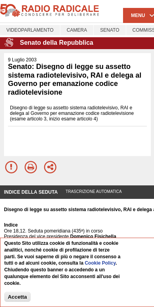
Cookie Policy (100, 263)
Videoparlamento (30, 30)
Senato (109, 30)
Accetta (17, 297)
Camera (77, 30)
